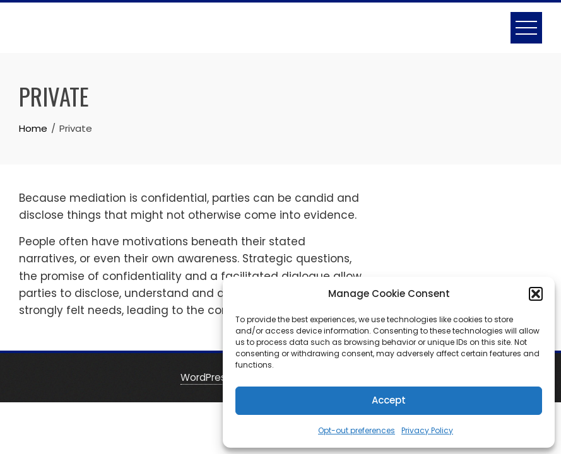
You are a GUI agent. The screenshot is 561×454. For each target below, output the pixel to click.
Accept (389, 400)
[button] (535, 294)
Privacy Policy (427, 430)
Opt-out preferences (356, 430)
